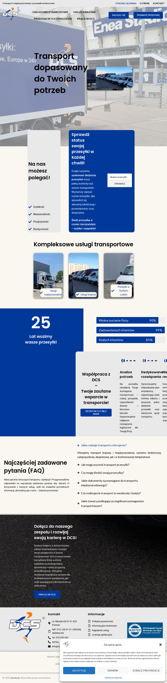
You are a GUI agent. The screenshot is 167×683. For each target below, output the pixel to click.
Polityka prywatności (113, 677)
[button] (160, 644)
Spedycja (15, 677)
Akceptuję (79, 670)
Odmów (112, 670)
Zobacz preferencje (146, 670)
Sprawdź (119, 183)
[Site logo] (11, 15)
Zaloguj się (118, 15)
